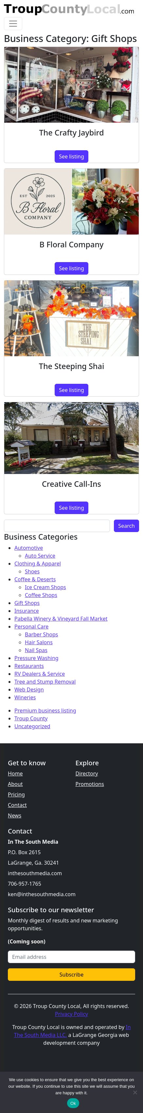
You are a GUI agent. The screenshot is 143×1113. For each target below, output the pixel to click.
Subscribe (71, 974)
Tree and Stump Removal (45, 681)
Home (15, 773)
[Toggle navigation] (13, 23)
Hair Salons (39, 642)
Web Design (29, 689)
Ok (73, 1103)
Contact (17, 805)
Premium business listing (45, 710)
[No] (135, 1092)
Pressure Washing (36, 658)
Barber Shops (41, 634)
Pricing (16, 794)
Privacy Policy (71, 1014)
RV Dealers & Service (39, 673)
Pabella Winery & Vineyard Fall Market (61, 618)
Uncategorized (32, 726)
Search (126, 525)
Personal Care (31, 626)
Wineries (25, 697)
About (15, 784)
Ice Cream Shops (45, 587)
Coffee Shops (41, 595)
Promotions (90, 784)
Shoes (32, 571)
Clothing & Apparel (37, 563)
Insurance (26, 610)
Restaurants (29, 666)
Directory (87, 773)
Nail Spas (36, 650)
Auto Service (40, 555)
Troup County (30, 718)
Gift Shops (27, 603)
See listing (71, 156)
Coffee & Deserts (35, 579)
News (14, 815)
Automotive (28, 547)
